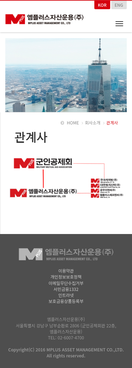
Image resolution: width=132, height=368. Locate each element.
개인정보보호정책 (65, 277)
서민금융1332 (66, 289)
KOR (102, 5)
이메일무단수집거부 (66, 283)
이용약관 (66, 271)
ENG (119, 5)
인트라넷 (66, 295)
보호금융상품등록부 (66, 301)
